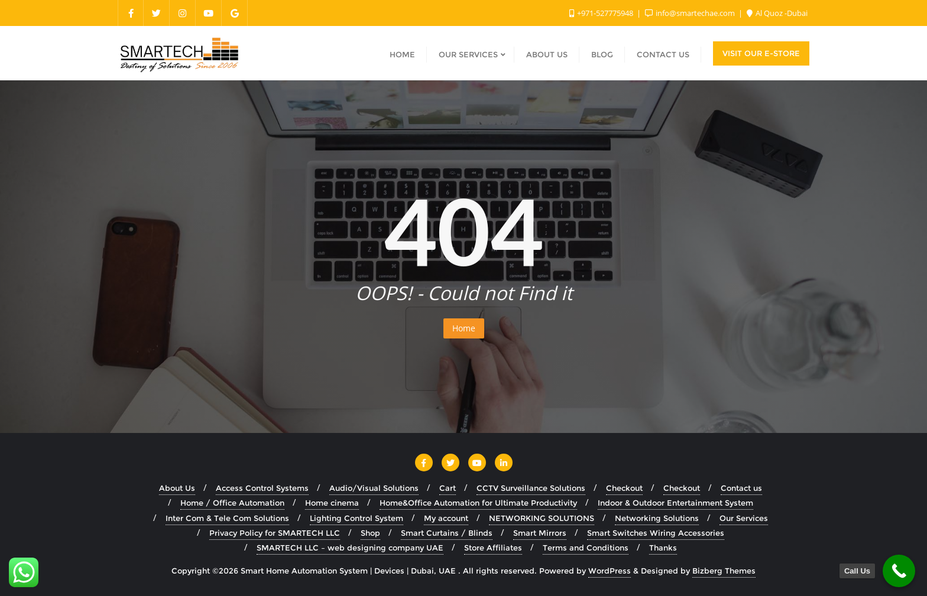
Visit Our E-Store (761, 53)
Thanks (663, 547)
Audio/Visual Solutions (374, 488)
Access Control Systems (262, 488)
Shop (370, 533)
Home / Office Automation (232, 502)
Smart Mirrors (539, 533)
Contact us (741, 488)
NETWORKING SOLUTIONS (541, 518)
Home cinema (332, 502)
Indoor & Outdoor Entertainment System (675, 502)
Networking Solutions (657, 518)
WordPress (609, 570)
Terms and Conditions (585, 547)
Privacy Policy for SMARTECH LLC (274, 533)
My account (446, 518)
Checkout (624, 488)
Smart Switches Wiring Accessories (655, 533)
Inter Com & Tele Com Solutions (227, 518)
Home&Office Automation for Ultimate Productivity (478, 502)
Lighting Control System (356, 518)
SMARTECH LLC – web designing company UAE (350, 547)
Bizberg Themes (724, 570)
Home (463, 328)
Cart (447, 488)
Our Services (743, 518)
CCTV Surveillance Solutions (531, 488)
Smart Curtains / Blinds (446, 533)
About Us (177, 488)
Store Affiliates (493, 547)
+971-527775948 (602, 13)
